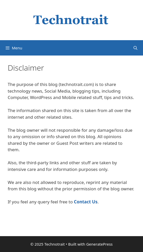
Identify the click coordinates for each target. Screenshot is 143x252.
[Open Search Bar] (135, 48)
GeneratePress (99, 244)
